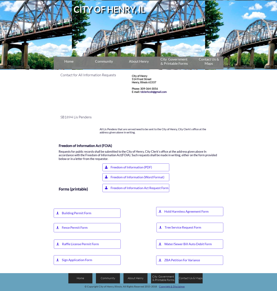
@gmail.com (160, 91)
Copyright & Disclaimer (172, 286)
